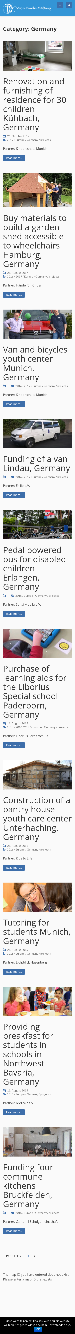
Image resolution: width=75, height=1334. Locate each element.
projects (45, 139)
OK (38, 1329)
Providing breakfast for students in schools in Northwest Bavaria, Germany (28, 1054)
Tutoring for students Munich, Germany (37, 931)
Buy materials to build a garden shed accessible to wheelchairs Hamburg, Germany (35, 240)
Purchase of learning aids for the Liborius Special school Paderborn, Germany (35, 691)
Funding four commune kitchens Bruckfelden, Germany (28, 1185)
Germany (32, 139)
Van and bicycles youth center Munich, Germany (35, 363)
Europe (20, 139)
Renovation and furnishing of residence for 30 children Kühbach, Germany (34, 104)
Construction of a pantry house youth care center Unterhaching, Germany (37, 818)
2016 (10, 276)
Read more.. (14, 158)
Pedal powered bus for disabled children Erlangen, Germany (34, 568)
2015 (18, 595)
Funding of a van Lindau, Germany (36, 463)
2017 (10, 139)
